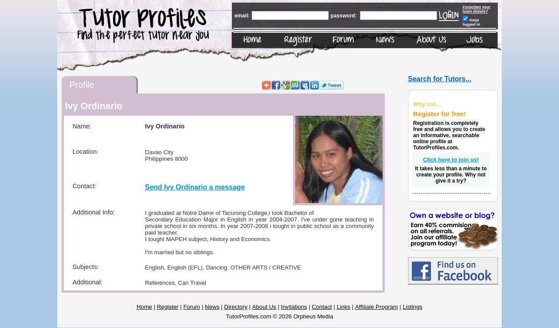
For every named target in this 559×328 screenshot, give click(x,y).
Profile (81, 85)
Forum (191, 307)
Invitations (294, 307)
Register (168, 307)
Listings (412, 307)
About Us (264, 307)
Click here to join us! (451, 159)
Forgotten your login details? (476, 9)
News (212, 307)
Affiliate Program (376, 307)
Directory (235, 307)
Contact (322, 307)
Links (343, 307)
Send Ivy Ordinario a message (195, 187)
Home (144, 307)
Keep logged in (471, 22)
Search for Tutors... (440, 79)
